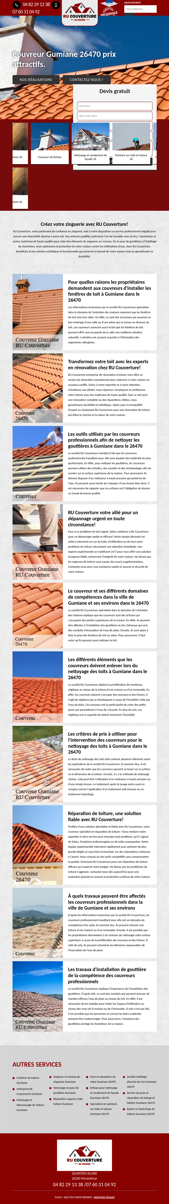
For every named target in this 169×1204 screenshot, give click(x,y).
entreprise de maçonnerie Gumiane (29, 1091)
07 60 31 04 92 (101, 1184)
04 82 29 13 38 (31, 4)
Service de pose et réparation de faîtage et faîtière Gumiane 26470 (141, 1098)
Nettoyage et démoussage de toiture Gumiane (30, 1105)
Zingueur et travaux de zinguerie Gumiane (66, 1079)
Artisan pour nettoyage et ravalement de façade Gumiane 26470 (104, 1093)
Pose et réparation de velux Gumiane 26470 (103, 1079)
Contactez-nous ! (87, 79)
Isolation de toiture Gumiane (28, 1080)
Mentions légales (104, 1197)
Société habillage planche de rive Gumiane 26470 (142, 1082)
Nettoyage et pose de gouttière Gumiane (66, 1090)
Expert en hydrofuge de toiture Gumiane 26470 (141, 1111)
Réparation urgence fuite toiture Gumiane (68, 1101)
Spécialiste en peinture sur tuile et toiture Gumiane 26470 (103, 1109)
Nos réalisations (36, 79)
